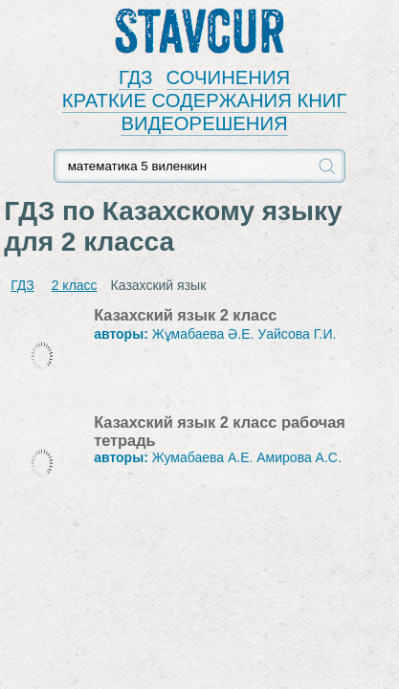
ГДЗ (136, 77)
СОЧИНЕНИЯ (228, 77)
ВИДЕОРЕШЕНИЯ (204, 123)
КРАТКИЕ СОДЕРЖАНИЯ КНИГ (204, 100)
